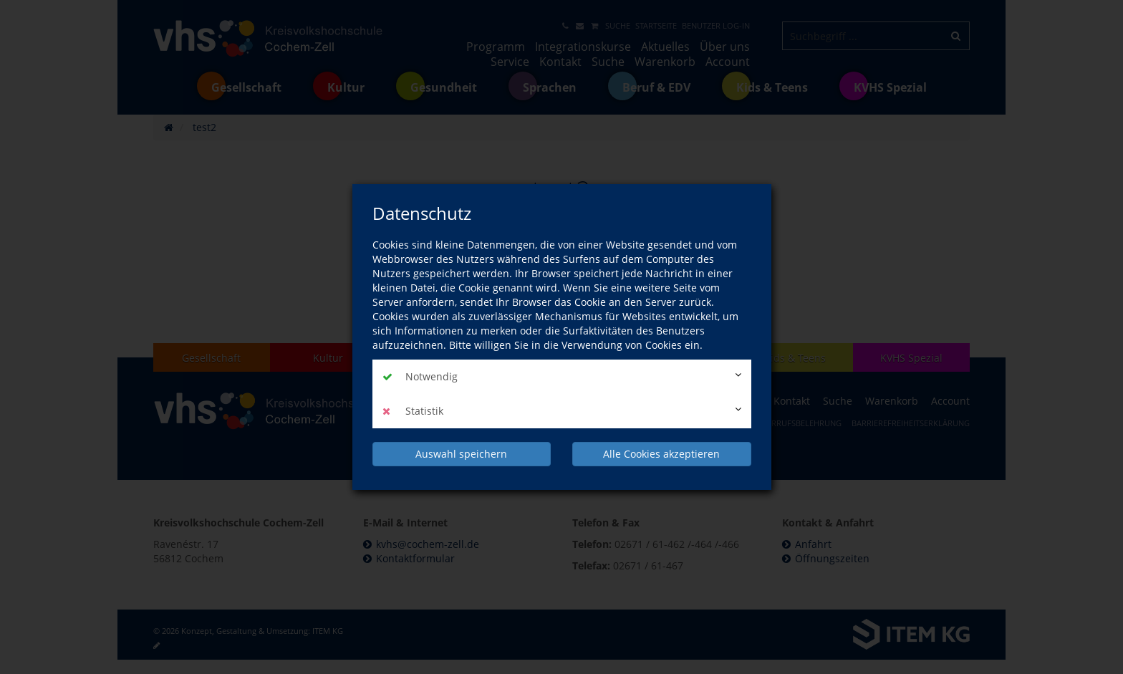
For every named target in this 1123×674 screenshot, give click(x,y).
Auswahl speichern (461, 454)
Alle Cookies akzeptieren (661, 454)
